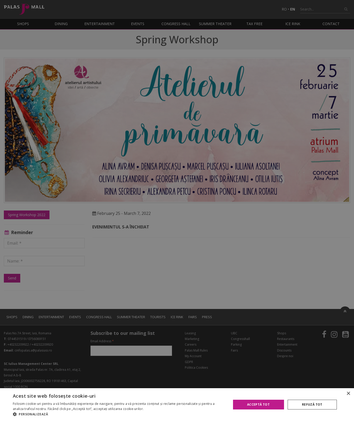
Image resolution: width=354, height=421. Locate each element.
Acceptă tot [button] (258, 404)
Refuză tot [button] (312, 404)
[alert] (177, 210)
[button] (119, 414)
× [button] (348, 394)
